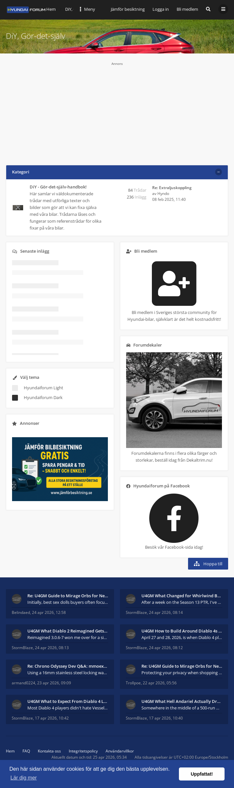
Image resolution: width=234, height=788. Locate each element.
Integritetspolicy (83, 751)
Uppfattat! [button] (202, 774)
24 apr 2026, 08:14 (166, 612)
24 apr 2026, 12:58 (49, 612)
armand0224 (23, 683)
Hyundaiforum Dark (43, 397)
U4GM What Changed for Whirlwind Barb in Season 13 (181, 596)
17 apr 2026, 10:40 (166, 718)
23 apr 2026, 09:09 (54, 683)
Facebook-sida (179, 547)
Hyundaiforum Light (43, 388)
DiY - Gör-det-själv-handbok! (58, 187)
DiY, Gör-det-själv (35, 35)
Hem (10, 751)
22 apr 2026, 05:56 (160, 683)
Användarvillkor (120, 751)
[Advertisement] (117, 111)
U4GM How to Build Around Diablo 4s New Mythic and (181, 631)
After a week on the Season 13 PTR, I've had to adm (181, 602)
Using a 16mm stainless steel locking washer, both (67, 673)
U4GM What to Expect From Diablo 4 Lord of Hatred (67, 701)
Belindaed (21, 612)
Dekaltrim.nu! (199, 460)
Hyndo (163, 193)
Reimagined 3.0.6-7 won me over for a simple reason (67, 637)
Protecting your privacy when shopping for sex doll (181, 673)
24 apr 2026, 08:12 (166, 647)
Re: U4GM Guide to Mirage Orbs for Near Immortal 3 (67, 596)
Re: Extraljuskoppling (172, 187)
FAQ (26, 751)
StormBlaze (136, 612)
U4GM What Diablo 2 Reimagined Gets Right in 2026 (67, 631)
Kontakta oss (49, 751)
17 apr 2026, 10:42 (52, 718)
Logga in (161, 9)
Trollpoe (133, 683)
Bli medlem (187, 9)
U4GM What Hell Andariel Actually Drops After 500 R (181, 701)
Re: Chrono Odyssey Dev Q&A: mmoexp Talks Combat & (67, 666)
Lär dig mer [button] (23, 778)
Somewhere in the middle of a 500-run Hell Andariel (181, 708)
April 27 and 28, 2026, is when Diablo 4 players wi (181, 637)
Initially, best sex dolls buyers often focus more (67, 602)
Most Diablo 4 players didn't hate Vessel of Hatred (67, 708)
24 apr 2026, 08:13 (52, 647)
